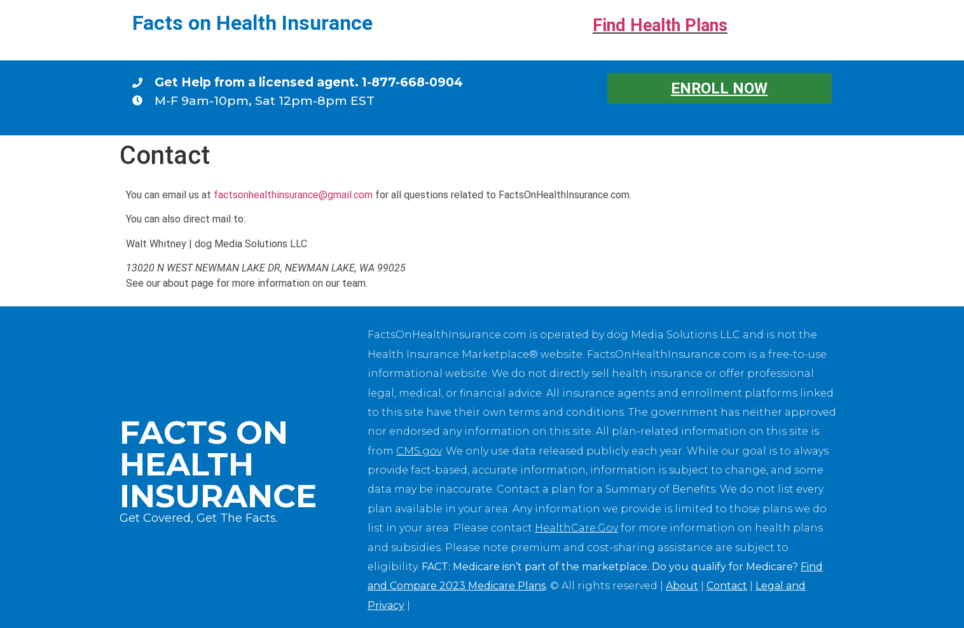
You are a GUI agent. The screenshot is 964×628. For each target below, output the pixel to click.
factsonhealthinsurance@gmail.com (293, 195)
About (682, 586)
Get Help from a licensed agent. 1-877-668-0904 (309, 82)
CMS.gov (418, 451)
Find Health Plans (660, 25)
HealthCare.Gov (576, 528)
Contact (726, 586)
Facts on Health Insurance (252, 23)
